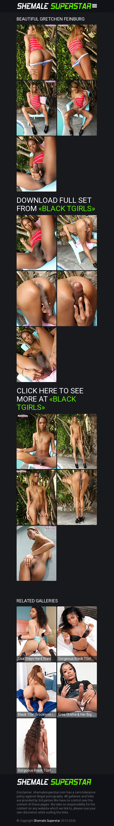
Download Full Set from (56, 204)
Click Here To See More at (50, 399)
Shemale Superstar (47, 820)
